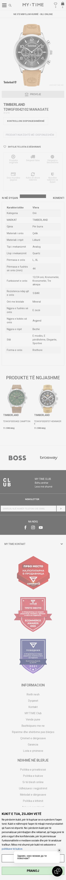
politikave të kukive (12, 848)
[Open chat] (57, 871)
